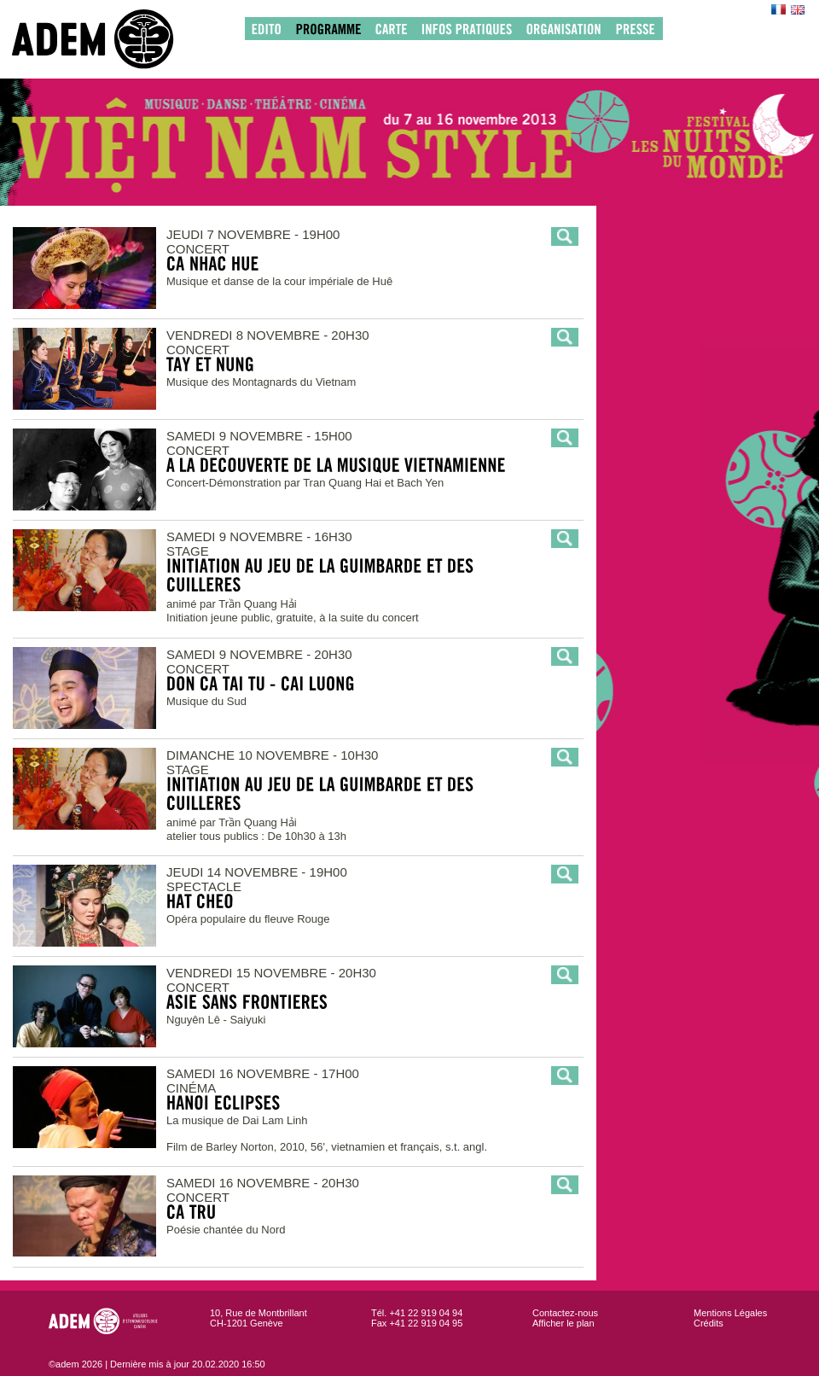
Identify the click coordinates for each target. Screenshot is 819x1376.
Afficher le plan (563, 1323)
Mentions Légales (730, 1313)
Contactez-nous (565, 1313)
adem (110, 39)
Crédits (708, 1323)
